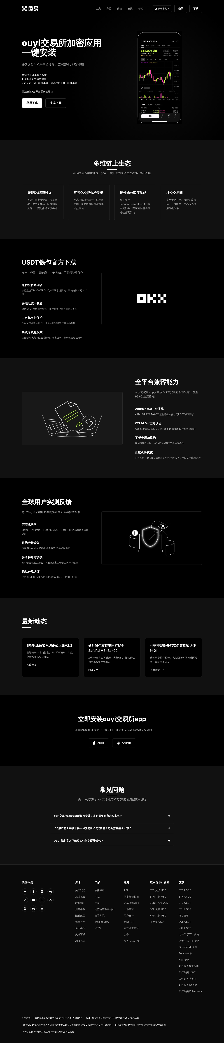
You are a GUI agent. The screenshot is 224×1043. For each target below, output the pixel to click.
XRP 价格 (184, 959)
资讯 (130, 8)
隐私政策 (80, 915)
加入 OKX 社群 (132, 940)
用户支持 (129, 915)
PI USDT (184, 915)
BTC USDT (185, 902)
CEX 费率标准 (132, 902)
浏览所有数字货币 (104, 909)
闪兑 (97, 896)
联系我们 (80, 902)
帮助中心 (129, 921)
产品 (108, 8)
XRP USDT (185, 928)
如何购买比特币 (187, 972)
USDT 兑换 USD (159, 902)
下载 (195, 8)
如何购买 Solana (188, 984)
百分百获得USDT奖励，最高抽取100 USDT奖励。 (52, 83)
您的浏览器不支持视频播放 (159, 77)
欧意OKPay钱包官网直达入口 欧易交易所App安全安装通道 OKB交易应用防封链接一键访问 (67, 1025)
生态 (98, 8)
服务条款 (80, 909)
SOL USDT (185, 921)
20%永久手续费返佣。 (36, 78)
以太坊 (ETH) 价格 (189, 940)
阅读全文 (34, 664)
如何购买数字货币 (189, 965)
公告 (126, 934)
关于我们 (80, 890)
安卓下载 (55, 103)
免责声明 (80, 921)
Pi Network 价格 (188, 947)
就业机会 (80, 896)
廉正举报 (80, 928)
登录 (180, 8)
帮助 (140, 8)
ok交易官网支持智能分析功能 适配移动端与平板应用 (140, 1025)
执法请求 (80, 934)
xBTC (98, 928)
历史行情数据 (131, 896)
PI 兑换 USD (157, 921)
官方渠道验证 (131, 928)
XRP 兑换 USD (158, 915)
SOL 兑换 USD (158, 909)
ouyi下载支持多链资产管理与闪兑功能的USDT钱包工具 (112, 1018)
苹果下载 (32, 102)
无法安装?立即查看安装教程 (37, 91)
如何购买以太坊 (187, 978)
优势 (119, 8)
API (126, 890)
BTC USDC (185, 890)
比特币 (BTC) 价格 (189, 934)
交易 (97, 902)
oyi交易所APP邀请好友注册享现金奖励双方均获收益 (48, 1031)
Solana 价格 (185, 953)
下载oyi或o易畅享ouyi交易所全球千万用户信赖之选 (57, 1018)
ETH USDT (185, 909)
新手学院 (100, 915)
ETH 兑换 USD (158, 896)
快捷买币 (100, 890)
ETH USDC (185, 896)
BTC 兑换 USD (158, 890)
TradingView (102, 921)
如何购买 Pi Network (190, 991)
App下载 (80, 940)
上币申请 (129, 909)
